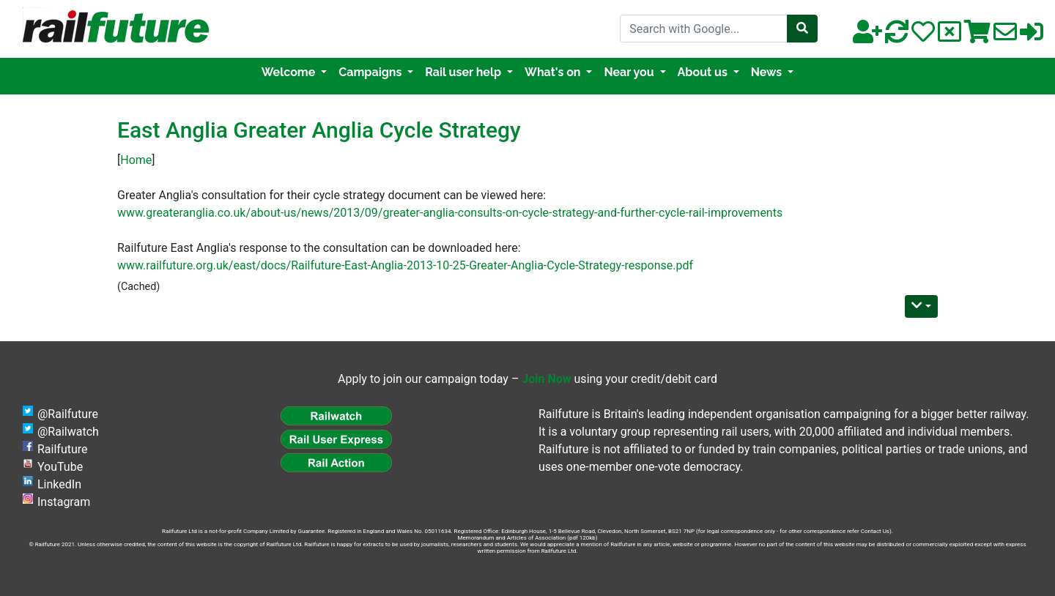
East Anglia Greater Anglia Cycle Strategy (319, 130)
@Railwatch (68, 432)
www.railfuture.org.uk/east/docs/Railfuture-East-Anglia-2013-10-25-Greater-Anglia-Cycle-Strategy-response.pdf (405, 265)
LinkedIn (59, 484)
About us (704, 72)
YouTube (60, 467)
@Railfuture (67, 414)
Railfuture (62, 449)
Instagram (63, 502)
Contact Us (875, 531)
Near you (630, 72)
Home (136, 160)
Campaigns (371, 72)
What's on (554, 72)
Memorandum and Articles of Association (511, 537)
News (768, 72)
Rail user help (464, 72)
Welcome (290, 72)
